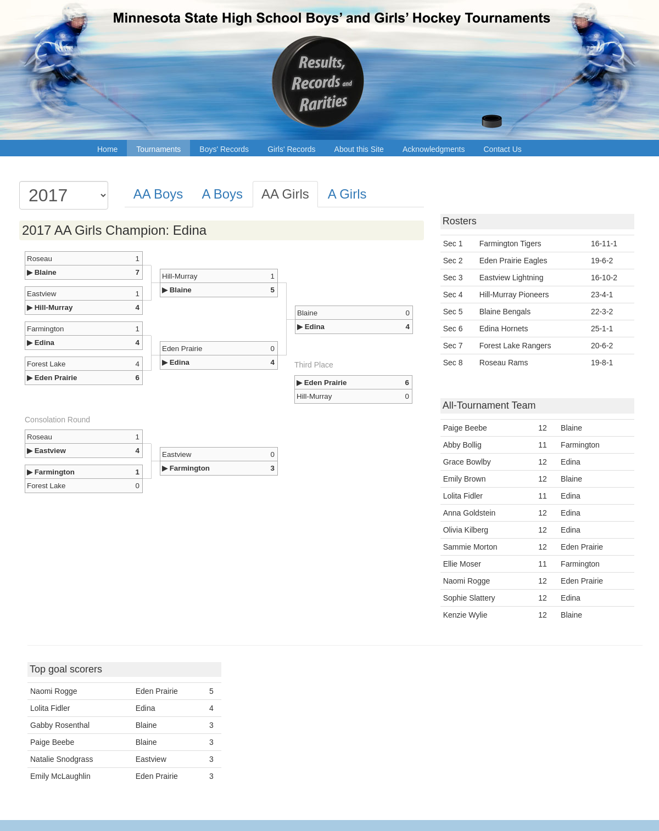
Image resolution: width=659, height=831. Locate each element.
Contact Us (503, 149)
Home (107, 149)
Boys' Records (224, 149)
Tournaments (158, 149)
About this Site (359, 149)
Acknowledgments (434, 149)
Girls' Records (291, 149)
